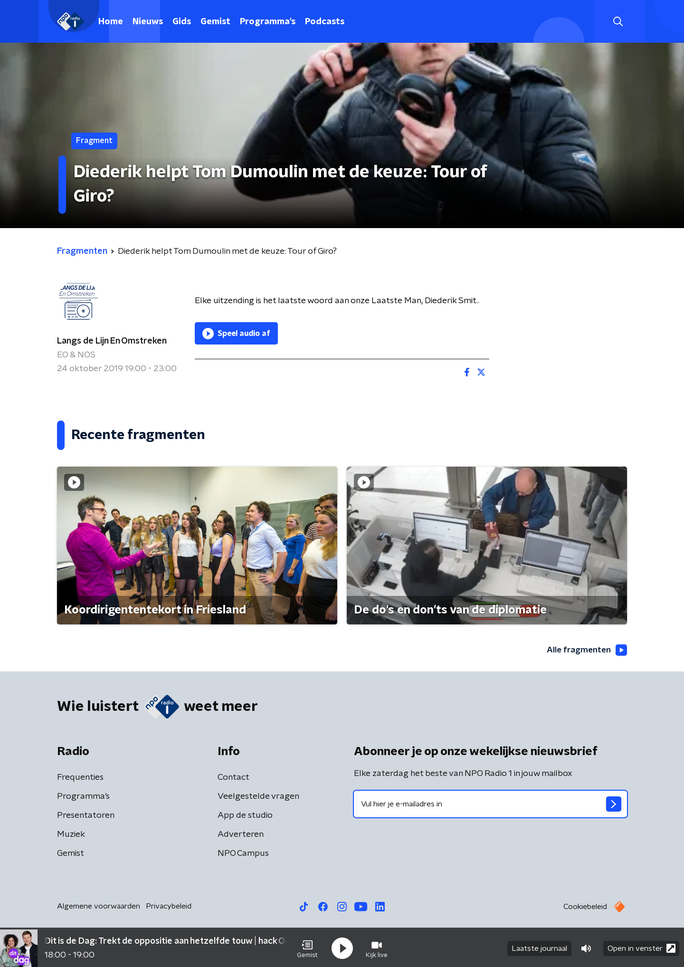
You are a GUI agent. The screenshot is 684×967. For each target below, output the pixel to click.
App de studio (245, 816)
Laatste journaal (539, 947)
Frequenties (80, 778)
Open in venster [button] (641, 946)
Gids (181, 22)
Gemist (215, 22)
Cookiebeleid (585, 907)
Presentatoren (85, 816)
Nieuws (148, 22)
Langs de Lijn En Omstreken (112, 341)
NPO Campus (243, 854)
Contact (233, 778)
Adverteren (241, 835)
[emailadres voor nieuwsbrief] (490, 804)
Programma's (267, 22)
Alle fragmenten (585, 650)
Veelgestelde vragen (258, 797)
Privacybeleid (168, 906)
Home (110, 22)
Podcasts (324, 22)
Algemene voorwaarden (98, 906)
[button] (307, 947)
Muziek (71, 835)
